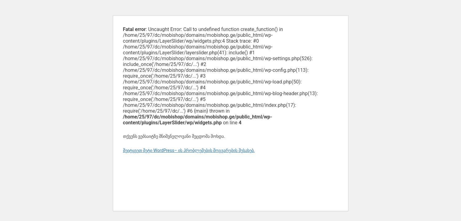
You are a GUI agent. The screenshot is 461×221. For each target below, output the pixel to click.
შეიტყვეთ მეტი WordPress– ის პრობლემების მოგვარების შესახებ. (189, 150)
